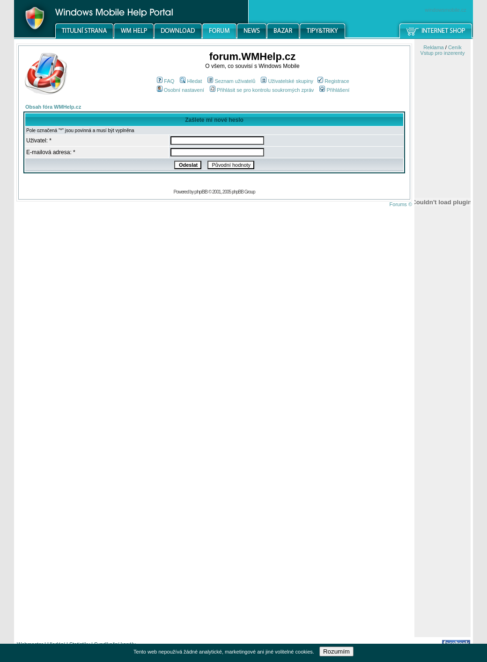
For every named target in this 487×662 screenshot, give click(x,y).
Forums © (401, 204)
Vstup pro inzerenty (443, 53)
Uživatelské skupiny (287, 81)
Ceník (455, 47)
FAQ (165, 81)
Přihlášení (334, 90)
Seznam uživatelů (231, 81)
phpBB (200, 191)
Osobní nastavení (180, 90)
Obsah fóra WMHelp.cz (53, 107)
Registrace (333, 81)
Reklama (433, 47)
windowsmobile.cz (445, 10)
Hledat (191, 81)
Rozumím (336, 651)
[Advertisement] (442, 488)
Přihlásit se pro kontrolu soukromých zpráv (262, 90)
